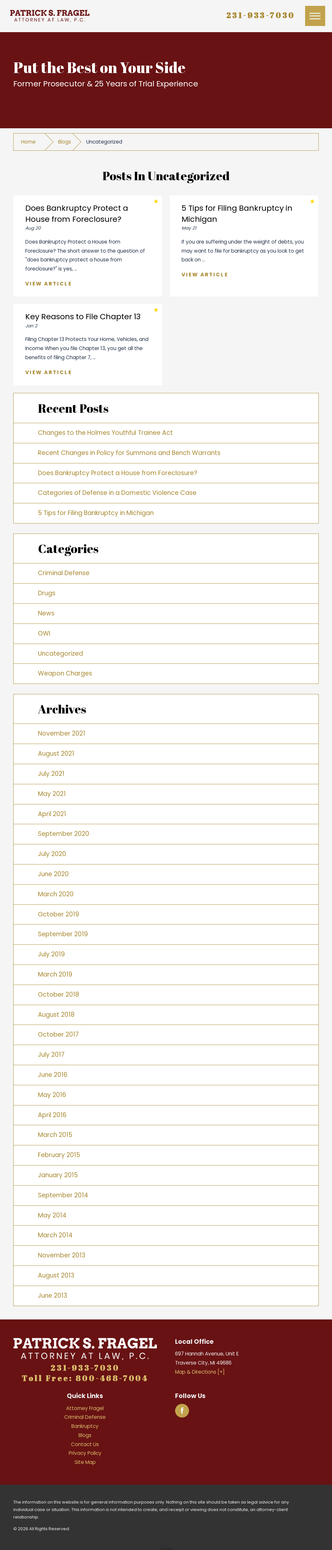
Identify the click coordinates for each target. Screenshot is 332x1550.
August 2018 (56, 1014)
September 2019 (63, 934)
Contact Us (85, 1444)
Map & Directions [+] (200, 1371)
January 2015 (58, 1175)
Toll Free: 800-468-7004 (85, 1378)
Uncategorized (60, 653)
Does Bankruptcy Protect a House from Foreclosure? (117, 473)
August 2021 (56, 753)
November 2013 (61, 1255)
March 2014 (55, 1235)
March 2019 (55, 974)
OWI (44, 633)
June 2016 (52, 1074)
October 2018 (58, 994)
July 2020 (52, 854)
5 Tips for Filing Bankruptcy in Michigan (96, 513)
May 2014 (52, 1215)
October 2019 (58, 914)
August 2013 (56, 1275)
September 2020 (63, 833)
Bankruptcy (85, 1426)
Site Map (85, 1462)
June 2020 (53, 874)
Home (28, 141)
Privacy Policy (85, 1453)
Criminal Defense (63, 573)
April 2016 (52, 1115)
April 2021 (52, 814)
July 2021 (51, 773)
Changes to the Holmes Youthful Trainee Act (105, 432)
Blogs (64, 141)
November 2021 (61, 733)
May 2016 (52, 1094)
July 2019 (51, 954)
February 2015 (59, 1155)
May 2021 (52, 793)
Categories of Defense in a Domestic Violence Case (117, 492)
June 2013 (52, 1295)
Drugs (46, 593)
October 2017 (58, 1034)
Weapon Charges (65, 673)
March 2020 (56, 894)
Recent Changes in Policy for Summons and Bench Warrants (129, 452)
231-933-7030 (260, 15)
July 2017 (51, 1054)
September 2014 (63, 1195)
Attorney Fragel (85, 1408)
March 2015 (55, 1134)
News (46, 613)
